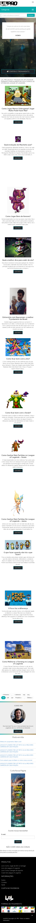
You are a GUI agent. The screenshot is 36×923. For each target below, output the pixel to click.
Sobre (3, 880)
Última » (30, 697)
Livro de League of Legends (10, 868)
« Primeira (5, 694)
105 (4, 697)
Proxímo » (19, 697)
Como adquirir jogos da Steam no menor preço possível (16, 760)
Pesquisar (31, 15)
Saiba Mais (18, 731)
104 (28, 694)
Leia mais (18, 122)
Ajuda (3, 885)
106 (8, 697)
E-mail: (3, 834)
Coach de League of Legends (11, 873)
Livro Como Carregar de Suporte (12, 870)
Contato (4, 882)
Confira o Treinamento (18, 71)
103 (24, 694)
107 (12, 697)
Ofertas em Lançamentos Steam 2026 (10, 741)
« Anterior (17, 694)
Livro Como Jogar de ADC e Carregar (13, 866)
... (11, 694)
